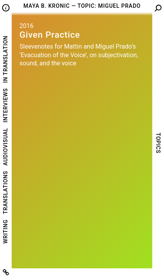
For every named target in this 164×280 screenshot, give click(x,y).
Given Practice (49, 35)
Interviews (5, 105)
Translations (5, 192)
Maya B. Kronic (46, 6)
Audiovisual (5, 147)
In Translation (5, 58)
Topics (158, 143)
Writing (5, 231)
